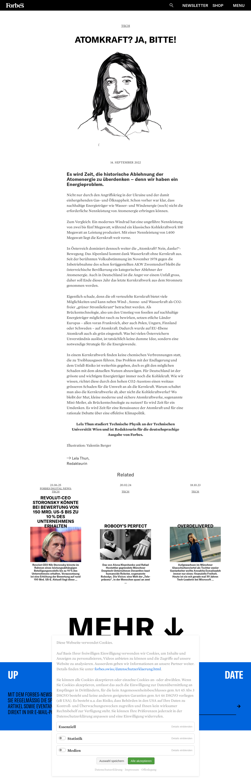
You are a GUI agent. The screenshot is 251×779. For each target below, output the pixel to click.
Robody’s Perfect (125, 525)
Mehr (111, 627)
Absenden (236, 706)
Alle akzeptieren (141, 761)
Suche (171, 5)
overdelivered (195, 525)
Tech (125, 26)
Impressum (132, 769)
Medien (74, 750)
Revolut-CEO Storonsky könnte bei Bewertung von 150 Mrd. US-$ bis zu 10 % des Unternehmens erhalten (56, 511)
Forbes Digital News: (55, 488)
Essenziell (67, 726)
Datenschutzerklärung (108, 769)
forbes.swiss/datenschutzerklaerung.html (128, 669)
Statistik (74, 738)
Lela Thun (80, 458)
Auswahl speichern (111, 761)
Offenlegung (148, 769)
